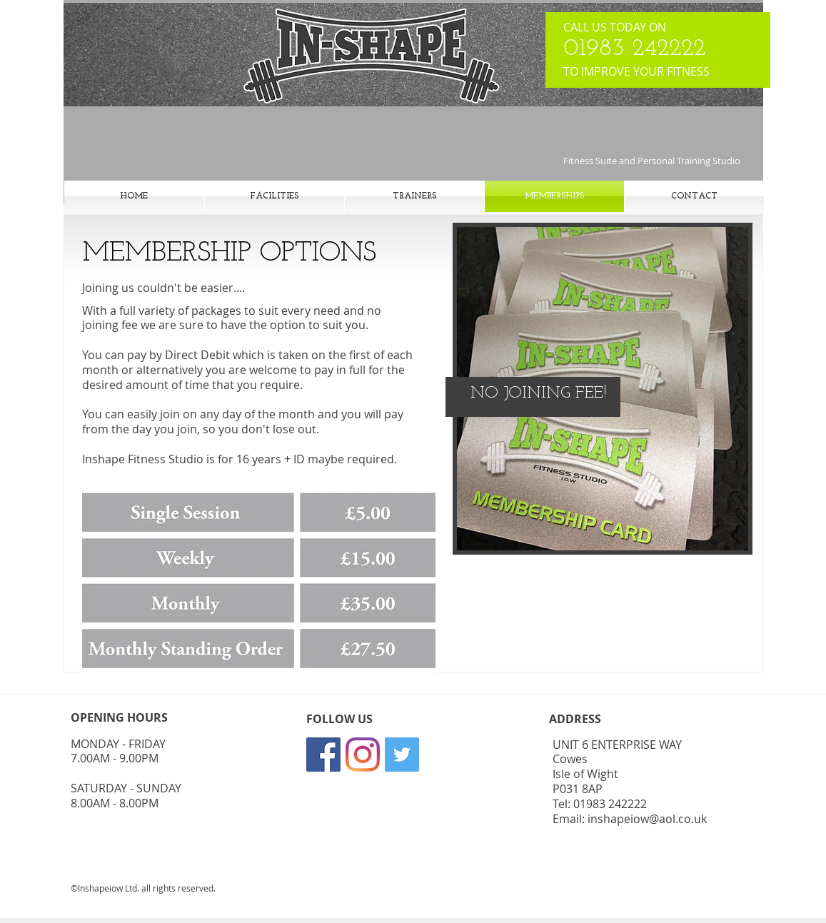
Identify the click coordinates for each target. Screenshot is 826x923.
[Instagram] (363, 754)
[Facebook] (323, 754)
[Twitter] (402, 754)
